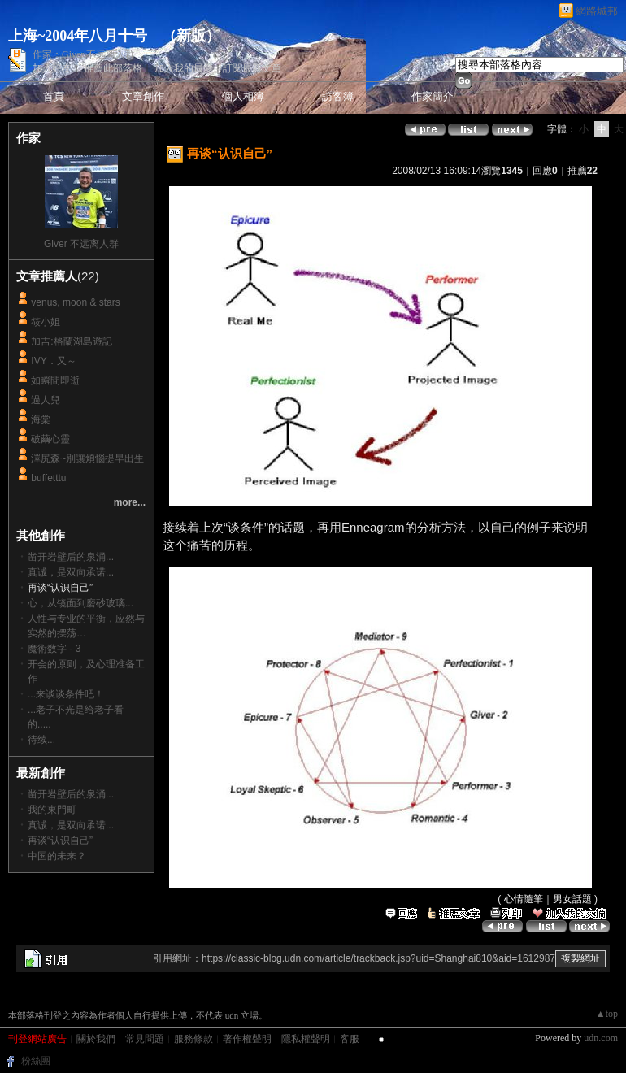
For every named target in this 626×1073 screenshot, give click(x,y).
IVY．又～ (53, 361)
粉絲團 (35, 1060)
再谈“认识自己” (60, 840)
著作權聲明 (247, 1039)
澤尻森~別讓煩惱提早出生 (87, 458)
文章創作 (143, 96)
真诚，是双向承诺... (71, 572)
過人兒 (45, 400)
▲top (607, 1013)
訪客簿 (338, 96)
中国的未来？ (57, 856)
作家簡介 (432, 96)
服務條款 (193, 1039)
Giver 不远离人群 (81, 244)
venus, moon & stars (75, 302)
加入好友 (52, 68)
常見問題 (144, 1039)
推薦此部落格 (113, 68)
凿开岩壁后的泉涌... (71, 557)
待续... (41, 739)
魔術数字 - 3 (54, 648)
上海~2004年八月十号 (77, 36)
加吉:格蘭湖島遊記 (71, 341)
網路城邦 (597, 11)
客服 (349, 1039)
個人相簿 (243, 96)
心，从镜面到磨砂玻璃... (80, 603)
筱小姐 (45, 322)
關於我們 (95, 1039)
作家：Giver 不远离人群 (84, 54)
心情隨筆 (523, 899)
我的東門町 (52, 809)
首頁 (53, 96)
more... (130, 502)
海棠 (40, 419)
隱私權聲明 (305, 1039)
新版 (191, 36)
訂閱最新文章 (252, 68)
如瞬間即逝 (55, 380)
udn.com (601, 1038)
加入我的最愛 (183, 68)
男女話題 (572, 899)
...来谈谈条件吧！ (66, 694)
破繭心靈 (50, 439)
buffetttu (48, 478)
